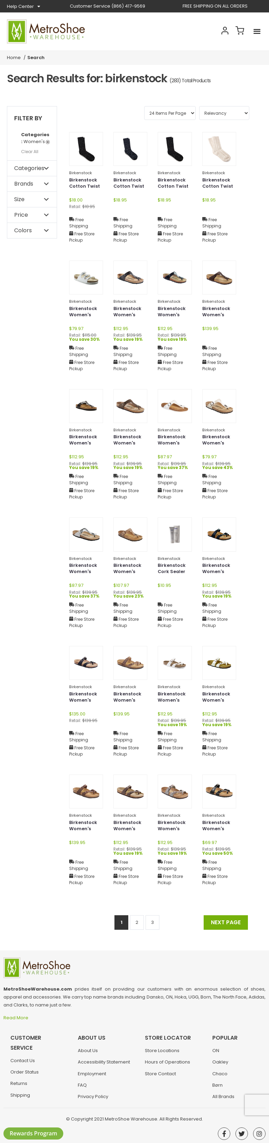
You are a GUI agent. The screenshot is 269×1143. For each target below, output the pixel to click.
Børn (217, 1088)
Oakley (220, 1065)
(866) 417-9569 (107, 6)
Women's (35, 138)
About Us (88, 1054)
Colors (23, 230)
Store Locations (162, 1054)
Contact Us (22, 1064)
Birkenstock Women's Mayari (217, 573)
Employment (92, 1077)
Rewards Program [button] (33, 1133)
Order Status (24, 1075)
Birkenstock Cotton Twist (86, 184)
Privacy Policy (93, 1100)
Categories (29, 168)
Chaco (220, 1077)
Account (219, 31)
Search (201, 31)
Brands (23, 184)
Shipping (20, 1098)
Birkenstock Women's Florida (84, 316)
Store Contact (160, 1077)
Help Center (23, 6)
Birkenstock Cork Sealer (173, 569)
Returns (18, 1087)
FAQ (82, 1088)
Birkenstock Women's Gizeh (128, 316)
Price (21, 215)
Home (14, 57)
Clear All (29, 151)
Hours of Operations (167, 1065)
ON (215, 1054)
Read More (16, 1017)
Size (19, 199)
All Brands (223, 1100)
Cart (238, 31)
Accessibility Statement (104, 1065)
